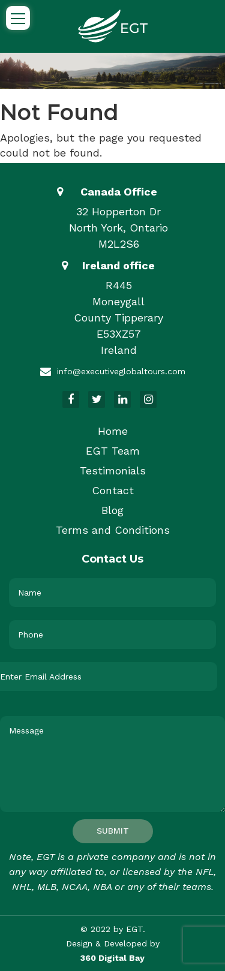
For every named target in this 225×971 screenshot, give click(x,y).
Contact (113, 490)
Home (113, 431)
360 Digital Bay (112, 958)
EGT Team (113, 450)
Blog (112, 510)
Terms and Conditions (113, 530)
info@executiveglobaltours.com (121, 371)
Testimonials (113, 470)
